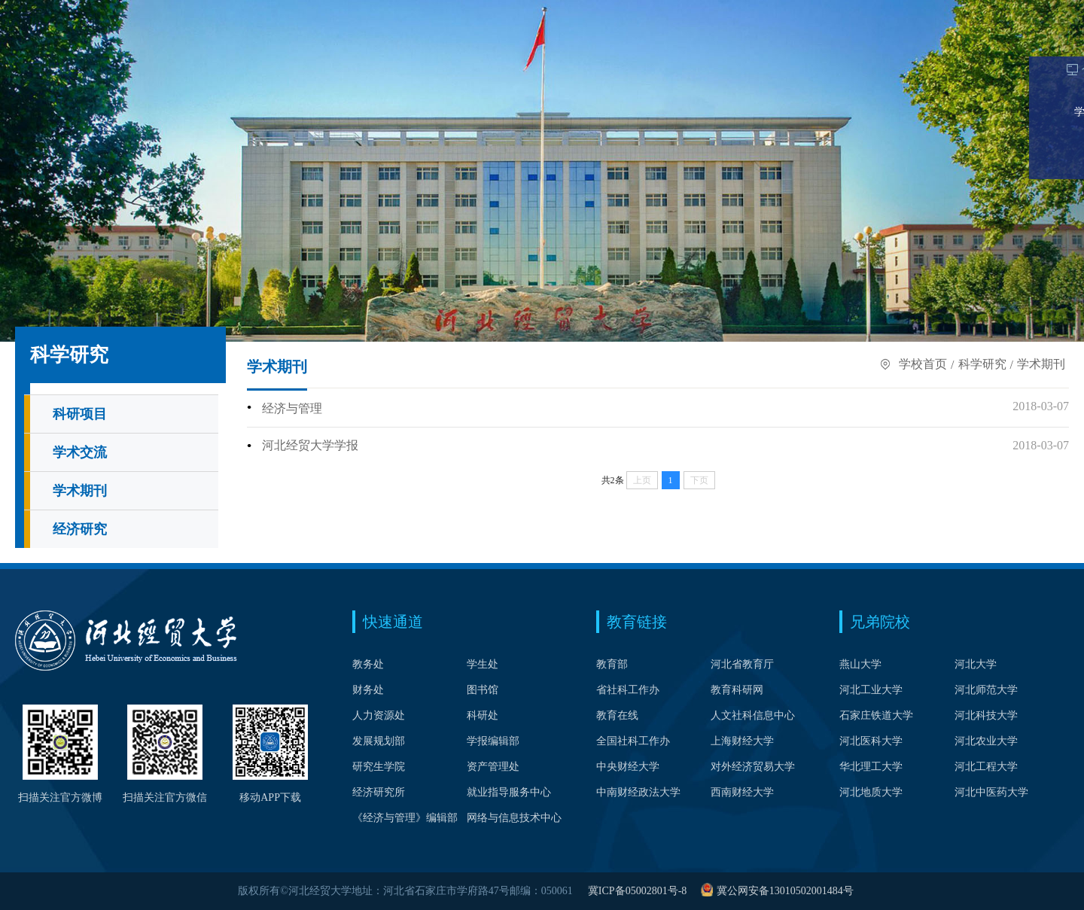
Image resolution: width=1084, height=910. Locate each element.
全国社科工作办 (633, 741)
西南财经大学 (742, 792)
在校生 (850, 13)
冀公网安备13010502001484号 (785, 890)
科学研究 (796, 55)
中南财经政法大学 (638, 792)
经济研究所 (378, 792)
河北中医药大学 (991, 792)
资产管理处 (493, 766)
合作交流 (870, 55)
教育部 (612, 664)
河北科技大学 (986, 715)
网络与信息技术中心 (514, 817)
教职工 (907, 13)
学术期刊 (80, 495)
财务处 (368, 689)
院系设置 (214, 55)
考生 (798, 13)
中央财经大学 (627, 766)
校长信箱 (248, 13)
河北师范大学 (986, 689)
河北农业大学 (986, 741)
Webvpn (162, 13)
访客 (1005, 13)
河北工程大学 (986, 766)
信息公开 (1018, 55)
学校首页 (66, 55)
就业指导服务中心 (509, 792)
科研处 (482, 715)
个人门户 (75, 13)
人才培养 (287, 55)
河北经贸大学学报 (310, 449)
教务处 (368, 664)
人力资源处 (378, 715)
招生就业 (723, 55)
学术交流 (80, 456)
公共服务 (944, 55)
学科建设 (361, 55)
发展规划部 (378, 741)
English (363, 13)
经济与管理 (292, 412)
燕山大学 (860, 664)
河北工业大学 (871, 689)
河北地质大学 (871, 792)
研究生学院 (378, 766)
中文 (324, 13)
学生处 (482, 664)
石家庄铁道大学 (876, 715)
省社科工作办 (627, 689)
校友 (959, 13)
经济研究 (80, 533)
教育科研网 (737, 689)
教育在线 (617, 715)
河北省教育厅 (742, 664)
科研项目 (80, 418)
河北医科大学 (871, 741)
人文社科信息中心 (753, 715)
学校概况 (140, 55)
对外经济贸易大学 (753, 766)
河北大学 (976, 664)
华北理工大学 (871, 766)
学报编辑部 (493, 741)
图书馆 (482, 689)
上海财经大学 (742, 741)
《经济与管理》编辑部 (405, 817)
